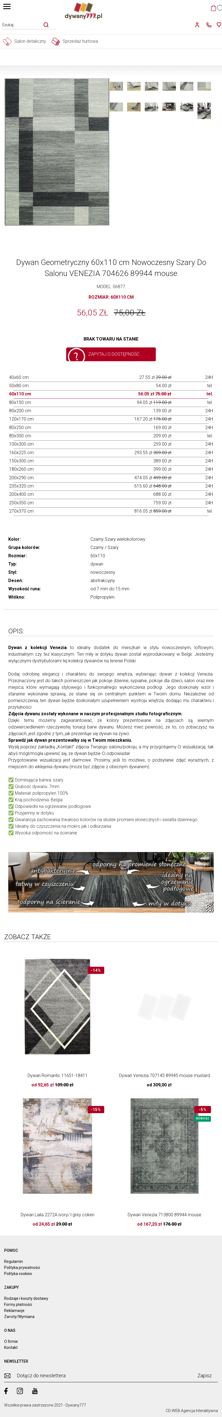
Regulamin (13, 1261)
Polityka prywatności (22, 1267)
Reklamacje (14, 1310)
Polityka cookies (18, 1273)
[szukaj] (46, 25)
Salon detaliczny (24, 41)
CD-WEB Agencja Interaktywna (192, 1410)
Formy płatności (18, 1304)
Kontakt (11, 1347)
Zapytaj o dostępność (113, 354)
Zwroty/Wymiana (19, 1316)
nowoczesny (102, 572)
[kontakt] (207, 25)
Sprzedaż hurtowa (75, 41)
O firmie (11, 1341)
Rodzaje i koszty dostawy (26, 1298)
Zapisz (204, 1375)
